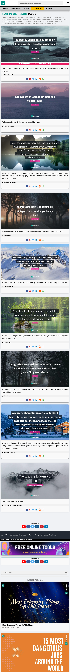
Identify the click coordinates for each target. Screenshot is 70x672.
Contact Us (14, 535)
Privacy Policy (34, 535)
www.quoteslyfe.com (12, 539)
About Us (4, 535)
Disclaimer (23, 535)
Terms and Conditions (48, 535)
